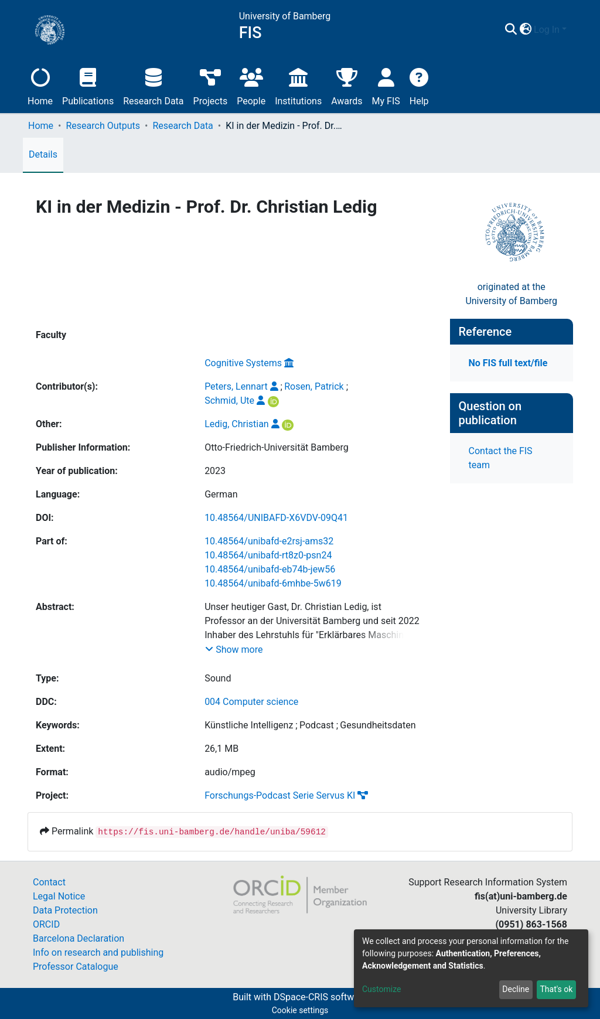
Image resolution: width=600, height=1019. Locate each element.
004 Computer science (251, 701)
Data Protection (65, 910)
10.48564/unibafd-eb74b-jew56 (269, 569)
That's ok (556, 989)
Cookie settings (300, 1010)
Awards (346, 85)
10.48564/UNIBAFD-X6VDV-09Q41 (276, 517)
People (251, 85)
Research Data (153, 85)
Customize (381, 989)
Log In (547, 29)
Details (43, 154)
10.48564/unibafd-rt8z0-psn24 (268, 555)
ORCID (46, 924)
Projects (210, 85)
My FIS (386, 85)
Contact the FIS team (501, 458)
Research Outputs (103, 125)
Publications (88, 85)
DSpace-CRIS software (320, 997)
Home (40, 85)
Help (419, 85)
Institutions (298, 85)
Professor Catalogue (75, 966)
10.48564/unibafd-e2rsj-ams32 (268, 541)
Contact (49, 882)
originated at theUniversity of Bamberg (511, 293)
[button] (525, 30)
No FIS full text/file (508, 363)
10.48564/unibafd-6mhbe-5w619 (273, 583)
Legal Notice (59, 896)
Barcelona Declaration (78, 938)
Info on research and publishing (98, 952)
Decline (515, 989)
